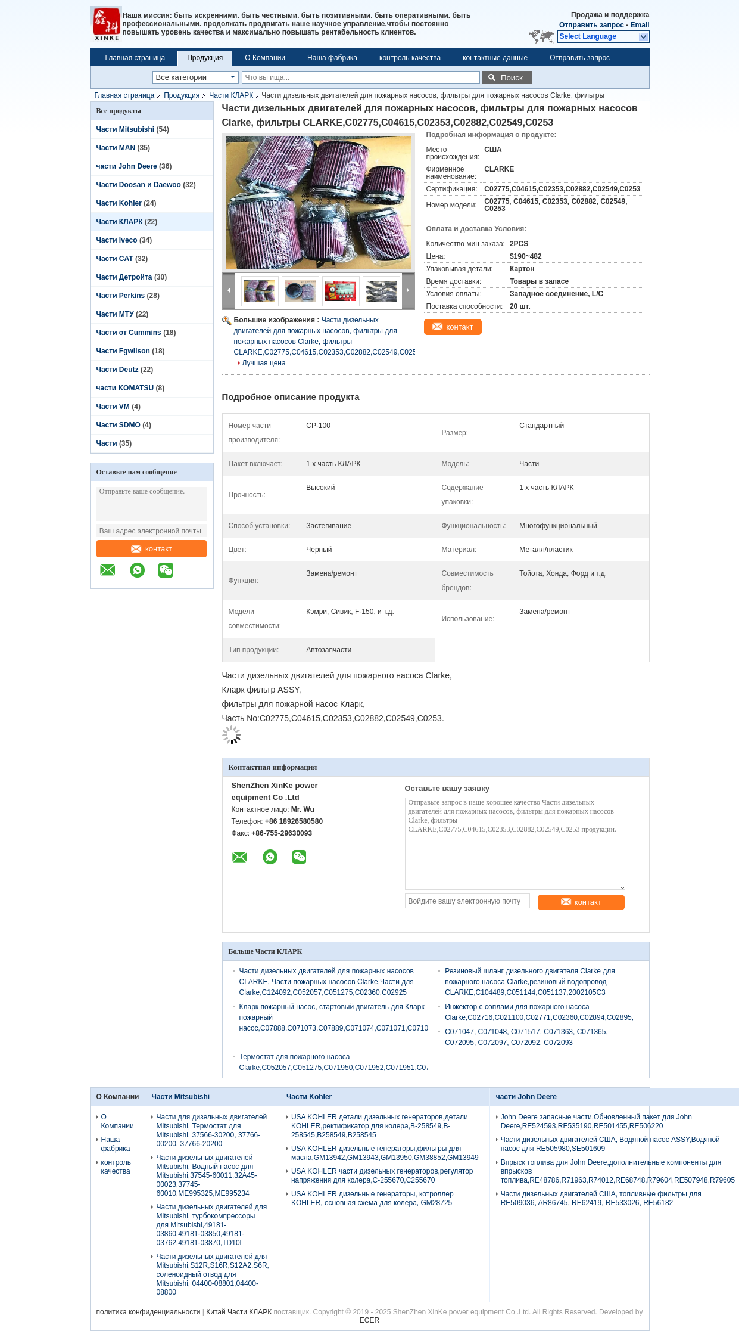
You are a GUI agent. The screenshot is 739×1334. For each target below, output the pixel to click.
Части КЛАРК (231, 95)
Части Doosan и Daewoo (138, 185)
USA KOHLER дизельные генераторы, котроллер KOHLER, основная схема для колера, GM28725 (372, 1198)
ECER (369, 1320)
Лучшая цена (264, 363)
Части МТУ (115, 314)
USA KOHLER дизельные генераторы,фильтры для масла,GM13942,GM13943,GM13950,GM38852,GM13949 (385, 1153)
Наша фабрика (332, 58)
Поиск (512, 77)
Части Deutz (117, 369)
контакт (151, 548)
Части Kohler (119, 203)
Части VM (113, 406)
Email (639, 25)
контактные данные (495, 58)
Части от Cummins (128, 332)
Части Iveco (117, 240)
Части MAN (116, 148)
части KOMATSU (125, 388)
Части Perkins (120, 295)
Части (107, 443)
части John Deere (126, 166)
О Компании (265, 58)
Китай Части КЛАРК (239, 1312)
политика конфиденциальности (148, 1312)
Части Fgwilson (123, 351)
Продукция (205, 58)
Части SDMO (118, 425)
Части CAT (114, 259)
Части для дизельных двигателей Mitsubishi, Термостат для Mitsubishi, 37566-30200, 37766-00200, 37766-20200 (211, 1130)
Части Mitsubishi (125, 129)
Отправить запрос (592, 25)
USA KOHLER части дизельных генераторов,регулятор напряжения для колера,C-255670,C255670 (382, 1175)
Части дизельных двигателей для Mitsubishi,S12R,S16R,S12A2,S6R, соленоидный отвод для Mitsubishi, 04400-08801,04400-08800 (212, 1274)
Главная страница (135, 58)
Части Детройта (124, 277)
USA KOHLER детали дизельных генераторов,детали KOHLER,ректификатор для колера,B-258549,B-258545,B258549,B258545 (379, 1126)
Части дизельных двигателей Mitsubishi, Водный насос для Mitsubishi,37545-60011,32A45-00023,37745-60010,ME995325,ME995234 (206, 1175)
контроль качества (410, 58)
